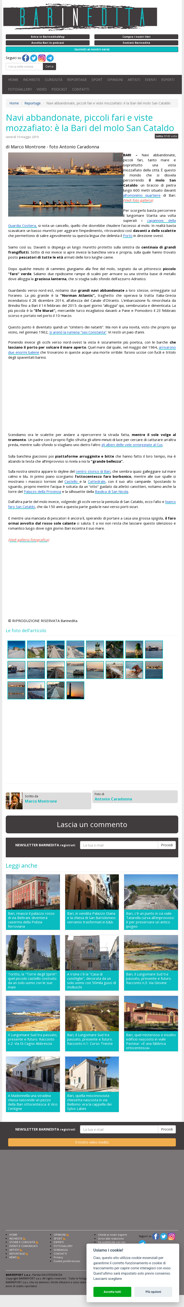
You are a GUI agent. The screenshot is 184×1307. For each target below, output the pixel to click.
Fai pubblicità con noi (111, 1242)
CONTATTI (80, 89)
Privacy (58, 1257)
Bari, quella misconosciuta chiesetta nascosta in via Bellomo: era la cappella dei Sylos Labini (89, 1102)
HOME (13, 79)
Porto (127, 235)
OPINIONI (115, 79)
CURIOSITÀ (53, 79)
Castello (71, 481)
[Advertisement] (92, 398)
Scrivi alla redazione (111, 1238)
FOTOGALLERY (20, 89)
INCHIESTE (31, 79)
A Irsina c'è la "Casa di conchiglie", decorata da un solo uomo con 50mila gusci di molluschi (91, 980)
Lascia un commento (92, 824)
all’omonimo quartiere (142, 195)
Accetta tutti (112, 1292)
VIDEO (42, 89)
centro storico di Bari (93, 471)
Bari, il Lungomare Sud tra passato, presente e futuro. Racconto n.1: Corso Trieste (90, 1039)
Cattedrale (96, 481)
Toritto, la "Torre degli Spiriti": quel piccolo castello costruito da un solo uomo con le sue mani (32, 980)
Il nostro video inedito (92, 1142)
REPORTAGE (77, 79)
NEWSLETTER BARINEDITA (45, 845)
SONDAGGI (61, 1250)
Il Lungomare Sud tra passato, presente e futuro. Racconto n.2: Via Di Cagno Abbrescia (33, 1039)
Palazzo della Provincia (42, 491)
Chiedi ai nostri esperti (112, 1234)
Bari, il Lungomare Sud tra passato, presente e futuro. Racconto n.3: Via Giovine (149, 978)
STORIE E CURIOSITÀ (22, 1242)
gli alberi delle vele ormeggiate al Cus (132, 444)
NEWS (13, 1257)
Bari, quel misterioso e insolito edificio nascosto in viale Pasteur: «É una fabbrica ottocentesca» (151, 1041)
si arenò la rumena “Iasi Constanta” (77, 332)
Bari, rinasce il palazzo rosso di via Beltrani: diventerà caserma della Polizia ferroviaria (31, 919)
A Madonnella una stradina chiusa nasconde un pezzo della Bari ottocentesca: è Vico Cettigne (33, 1102)
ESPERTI (167, 79)
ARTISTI (134, 79)
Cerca (49, 66)
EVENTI (150, 79)
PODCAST (59, 89)
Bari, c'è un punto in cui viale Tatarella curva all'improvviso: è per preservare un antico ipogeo (150, 919)
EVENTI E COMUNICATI (23, 1246)
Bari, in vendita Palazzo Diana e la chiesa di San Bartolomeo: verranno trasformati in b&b (91, 917)
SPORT (97, 79)
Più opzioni (153, 1292)
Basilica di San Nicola (111, 491)
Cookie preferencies (67, 1261)
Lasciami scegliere (107, 1279)
